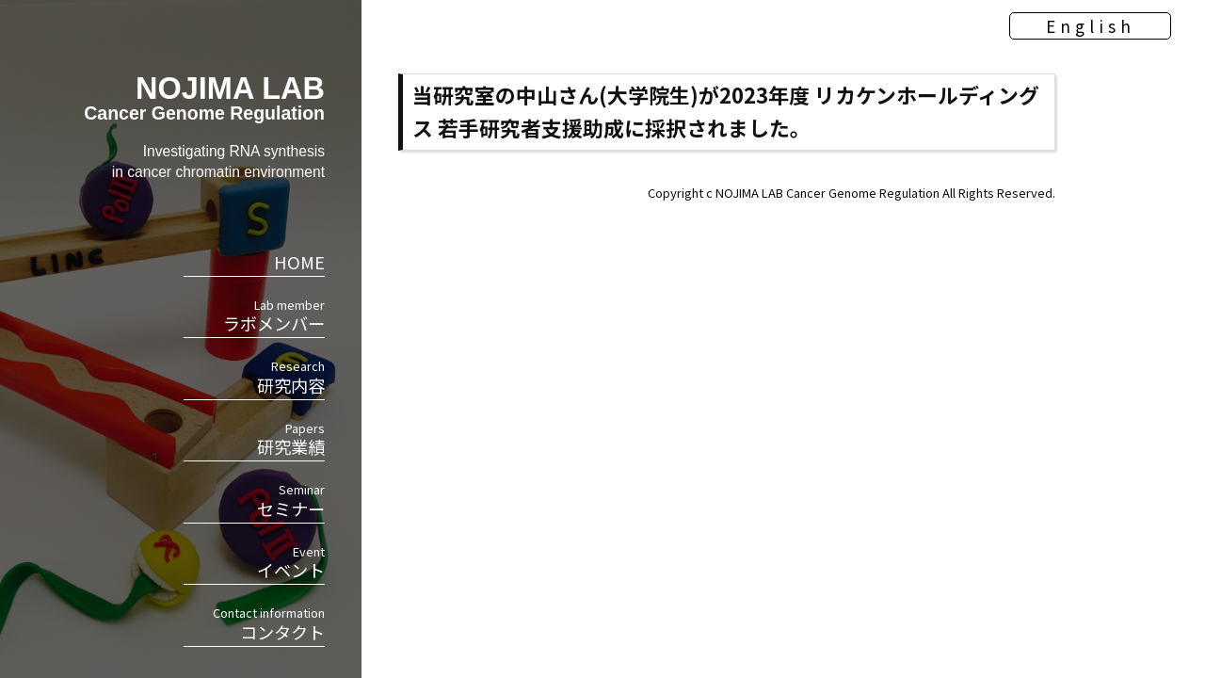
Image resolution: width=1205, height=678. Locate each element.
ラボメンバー (254, 315)
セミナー (254, 500)
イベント (254, 562)
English (1064, 42)
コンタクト (254, 623)
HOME (299, 262)
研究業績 (254, 439)
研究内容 (254, 376)
